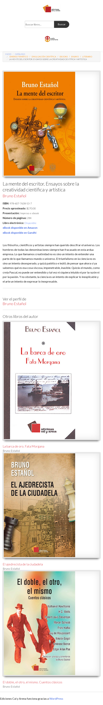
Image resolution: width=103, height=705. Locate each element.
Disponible (30, 222)
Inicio (8, 54)
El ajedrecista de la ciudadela (23, 564)
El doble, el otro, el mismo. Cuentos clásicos (32, 682)
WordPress (56, 698)
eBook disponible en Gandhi (19, 232)
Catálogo (20, 54)
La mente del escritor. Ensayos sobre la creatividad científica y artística (48, 59)
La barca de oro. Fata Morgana (23, 446)
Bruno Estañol (14, 195)
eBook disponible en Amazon (20, 227)
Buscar (62, 24)
